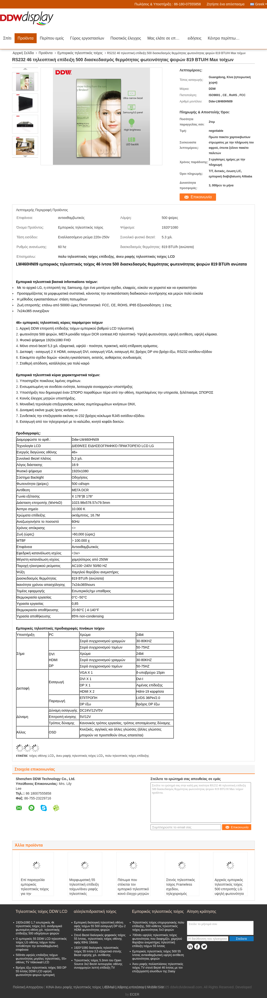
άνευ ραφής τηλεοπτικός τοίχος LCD (79, 755)
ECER (134, 994)
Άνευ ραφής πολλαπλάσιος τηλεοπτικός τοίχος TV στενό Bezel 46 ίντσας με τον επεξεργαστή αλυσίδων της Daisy (157, 967)
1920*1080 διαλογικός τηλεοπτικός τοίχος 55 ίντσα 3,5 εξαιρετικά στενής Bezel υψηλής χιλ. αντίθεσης (97, 951)
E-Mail (110, 987)
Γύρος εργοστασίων (87, 38)
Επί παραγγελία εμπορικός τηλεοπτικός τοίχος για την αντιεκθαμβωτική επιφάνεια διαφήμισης (35, 893)
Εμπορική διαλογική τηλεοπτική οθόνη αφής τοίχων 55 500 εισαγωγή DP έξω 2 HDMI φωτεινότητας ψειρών (100, 926)
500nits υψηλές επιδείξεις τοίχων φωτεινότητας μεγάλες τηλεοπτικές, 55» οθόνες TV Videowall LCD (41, 958)
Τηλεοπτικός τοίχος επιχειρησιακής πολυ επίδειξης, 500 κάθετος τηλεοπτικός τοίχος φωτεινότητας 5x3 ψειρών (158, 926)
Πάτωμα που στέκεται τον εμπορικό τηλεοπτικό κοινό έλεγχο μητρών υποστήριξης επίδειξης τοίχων (133, 891)
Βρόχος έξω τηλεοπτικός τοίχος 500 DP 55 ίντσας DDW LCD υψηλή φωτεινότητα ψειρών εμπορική (41, 971)
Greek (261, 4)
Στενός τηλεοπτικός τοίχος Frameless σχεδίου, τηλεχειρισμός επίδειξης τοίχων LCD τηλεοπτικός (180, 891)
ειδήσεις (194, 38)
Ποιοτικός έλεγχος (125, 38)
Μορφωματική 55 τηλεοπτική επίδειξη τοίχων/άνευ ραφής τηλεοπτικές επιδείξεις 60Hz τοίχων (84, 891)
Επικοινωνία (201, 197)
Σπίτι (7, 38)
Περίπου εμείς (52, 38)
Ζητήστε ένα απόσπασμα (225, 4)
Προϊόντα (25, 38)
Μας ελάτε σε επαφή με (165, 38)
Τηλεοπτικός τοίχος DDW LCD (41, 911)
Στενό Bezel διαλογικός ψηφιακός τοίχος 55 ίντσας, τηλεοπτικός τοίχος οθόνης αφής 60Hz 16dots (99, 938)
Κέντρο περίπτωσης (225, 38)
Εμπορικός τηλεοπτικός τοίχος (80, 53)
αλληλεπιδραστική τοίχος (95, 911)
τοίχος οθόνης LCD (41, 755)
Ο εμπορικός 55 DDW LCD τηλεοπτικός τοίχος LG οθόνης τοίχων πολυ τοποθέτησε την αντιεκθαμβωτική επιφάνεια (41, 944)
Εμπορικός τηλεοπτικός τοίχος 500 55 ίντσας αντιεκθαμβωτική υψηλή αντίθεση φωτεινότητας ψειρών (158, 955)
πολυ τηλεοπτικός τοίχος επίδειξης (127, 755)
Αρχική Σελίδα (23, 53)
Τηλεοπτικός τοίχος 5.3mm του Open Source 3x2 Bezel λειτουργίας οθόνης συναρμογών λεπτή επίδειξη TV (98, 964)
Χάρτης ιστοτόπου (130, 987)
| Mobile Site (154, 987)
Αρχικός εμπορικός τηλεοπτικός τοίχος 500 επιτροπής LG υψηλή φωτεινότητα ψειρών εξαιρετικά (229, 889)
